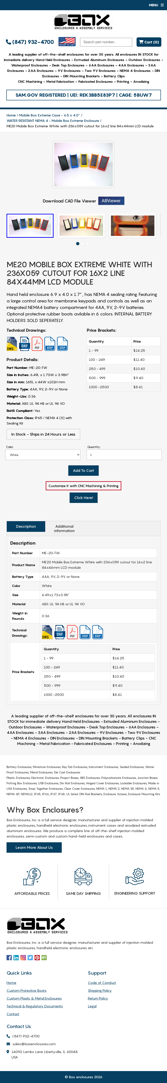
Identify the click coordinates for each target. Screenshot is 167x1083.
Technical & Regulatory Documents (35, 1006)
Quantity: (93, 447)
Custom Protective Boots (27, 990)
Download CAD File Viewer (83, 201)
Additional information (64, 528)
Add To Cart (83, 470)
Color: (10, 447)
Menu (156, 5)
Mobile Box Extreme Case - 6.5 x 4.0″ (49, 115)
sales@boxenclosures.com (31, 1044)
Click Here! (83, 498)
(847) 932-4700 (30, 42)
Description (26, 526)
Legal (92, 1006)
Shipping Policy (100, 990)
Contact (13, 1014)
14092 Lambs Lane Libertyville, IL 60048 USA (42, 1055)
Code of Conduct (102, 982)
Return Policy (98, 998)
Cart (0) (149, 42)
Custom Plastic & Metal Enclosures (34, 998)
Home (11, 115)
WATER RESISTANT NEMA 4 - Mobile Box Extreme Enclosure (53, 120)
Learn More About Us (34, 847)
